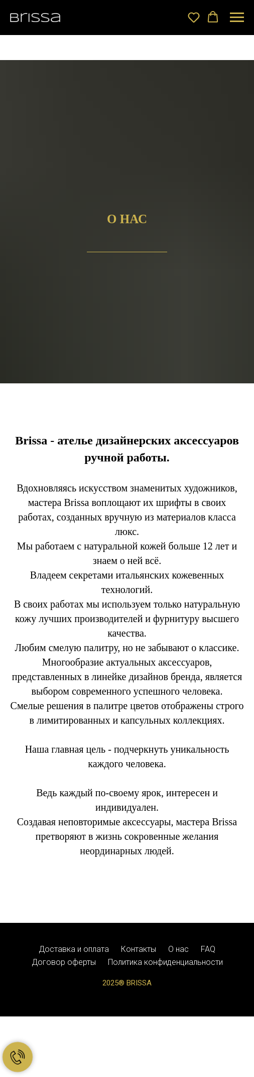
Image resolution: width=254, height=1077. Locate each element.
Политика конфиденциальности (165, 962)
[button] (194, 17)
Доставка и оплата (74, 949)
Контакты (138, 949)
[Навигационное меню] (237, 18)
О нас (178, 949)
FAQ (208, 949)
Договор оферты (64, 962)
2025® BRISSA (127, 982)
